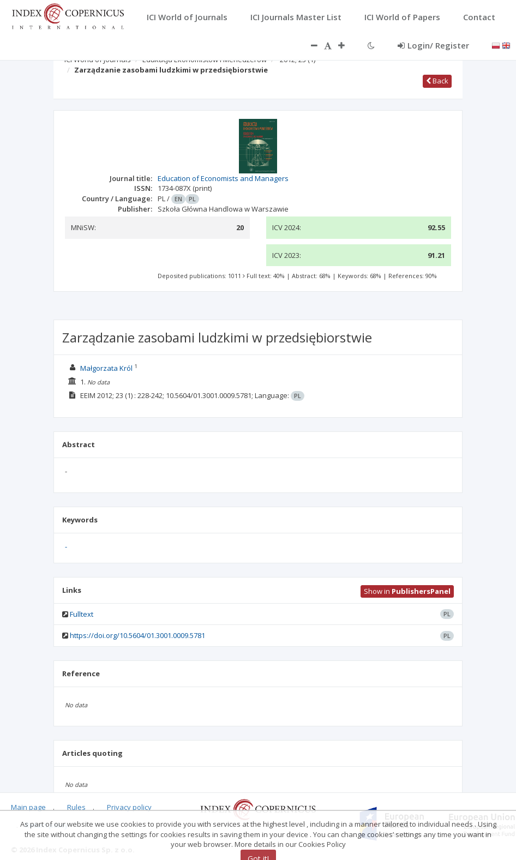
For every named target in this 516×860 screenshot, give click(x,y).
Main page (28, 807)
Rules (76, 807)
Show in (407, 591)
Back (437, 81)
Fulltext (81, 614)
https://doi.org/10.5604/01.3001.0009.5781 (137, 635)
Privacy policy (129, 807)
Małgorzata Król (106, 368)
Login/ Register (433, 45)
